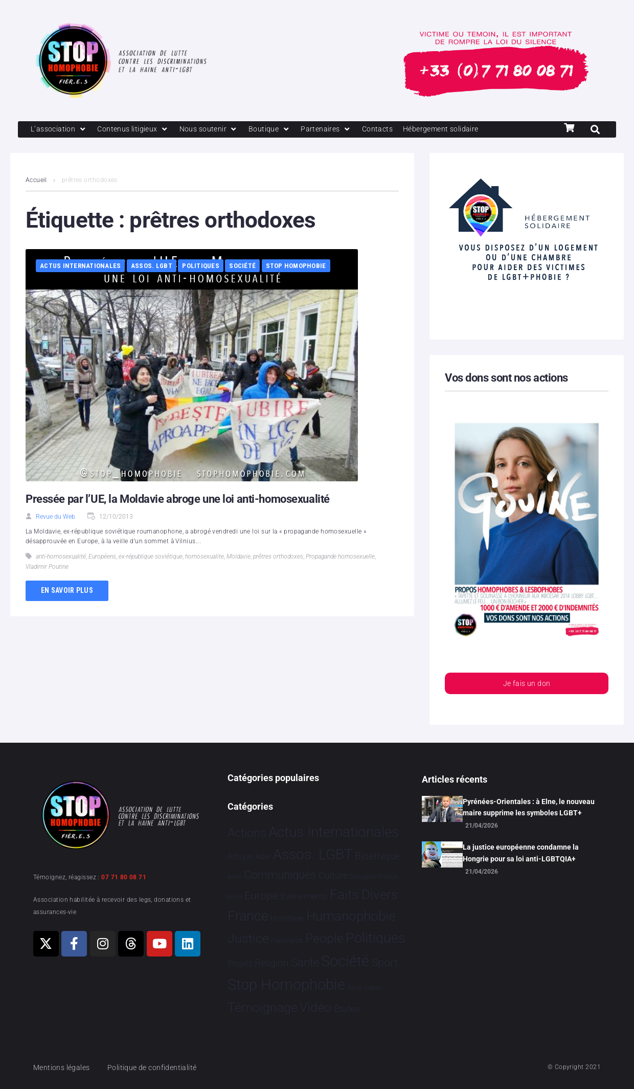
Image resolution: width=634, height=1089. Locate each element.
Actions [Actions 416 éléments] (247, 833)
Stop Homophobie (296, 267)
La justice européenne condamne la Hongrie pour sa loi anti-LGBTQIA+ (521, 853)
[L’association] (60, 130)
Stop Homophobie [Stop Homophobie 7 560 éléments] (286, 985)
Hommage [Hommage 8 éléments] (287, 918)
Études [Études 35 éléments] (347, 1009)
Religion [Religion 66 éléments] (271, 963)
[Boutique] (278, 130)
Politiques (200, 267)
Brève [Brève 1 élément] (235, 877)
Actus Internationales (80, 267)
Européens (102, 557)
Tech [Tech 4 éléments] (354, 988)
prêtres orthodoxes (278, 557)
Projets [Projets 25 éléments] (240, 963)
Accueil (36, 181)
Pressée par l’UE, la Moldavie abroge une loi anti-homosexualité (177, 500)
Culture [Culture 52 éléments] (333, 876)
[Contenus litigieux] (137, 130)
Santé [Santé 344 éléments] (305, 962)
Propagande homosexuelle (340, 557)
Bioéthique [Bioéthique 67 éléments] (377, 856)
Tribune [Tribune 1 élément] (373, 988)
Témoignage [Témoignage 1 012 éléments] (263, 1008)
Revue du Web (55, 517)
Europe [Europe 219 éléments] (261, 895)
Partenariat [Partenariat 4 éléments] (287, 940)
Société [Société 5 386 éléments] (345, 961)
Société (242, 267)
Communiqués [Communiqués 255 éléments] (280, 875)
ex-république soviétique (151, 557)
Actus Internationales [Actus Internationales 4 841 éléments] (333, 832)
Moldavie (239, 557)
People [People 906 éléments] (324, 938)
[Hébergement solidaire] (455, 130)
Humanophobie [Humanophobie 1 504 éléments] (350, 916)
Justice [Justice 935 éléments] (248, 938)
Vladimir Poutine (47, 567)
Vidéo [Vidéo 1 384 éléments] (315, 1007)
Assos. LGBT (151, 267)
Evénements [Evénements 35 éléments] (304, 896)
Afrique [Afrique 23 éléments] (240, 857)
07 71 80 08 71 (123, 877)
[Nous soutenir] (215, 130)
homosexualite (204, 557)
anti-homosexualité (61, 557)
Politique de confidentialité (158, 1067)
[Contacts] (388, 130)
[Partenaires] (335, 130)
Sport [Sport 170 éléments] (385, 963)
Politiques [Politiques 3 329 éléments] (375, 938)
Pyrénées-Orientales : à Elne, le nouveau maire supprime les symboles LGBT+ (529, 807)
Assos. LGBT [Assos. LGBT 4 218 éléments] (313, 855)
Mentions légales (63, 1067)
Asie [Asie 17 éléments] (262, 857)
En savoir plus (67, 591)
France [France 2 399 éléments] (248, 916)
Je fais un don (527, 685)
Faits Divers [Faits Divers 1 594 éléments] (364, 894)
